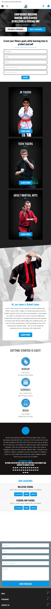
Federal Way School (25, 500)
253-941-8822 (18, 508)
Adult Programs (36, 29)
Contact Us (33, 494)
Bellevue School (25, 486)
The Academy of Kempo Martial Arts (11, 1)
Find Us (26, 494)
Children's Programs (16, 29)
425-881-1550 (18, 494)
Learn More (26, 131)
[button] (25, 6)
